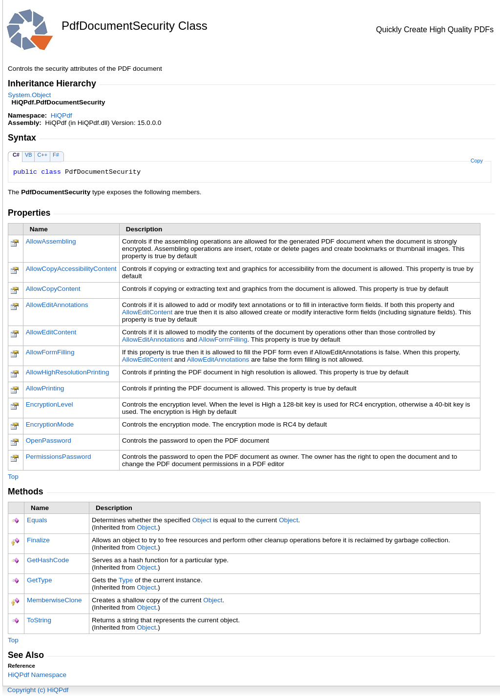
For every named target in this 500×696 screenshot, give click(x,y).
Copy (477, 161)
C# (16, 155)
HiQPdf (61, 115)
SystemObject (29, 95)
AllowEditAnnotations (57, 304)
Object (201, 520)
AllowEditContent (147, 312)
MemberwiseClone (54, 600)
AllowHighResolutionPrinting (67, 372)
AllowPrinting (45, 388)
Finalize (38, 540)
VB (28, 155)
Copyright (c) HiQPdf (37, 690)
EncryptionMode (50, 424)
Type (126, 580)
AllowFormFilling (223, 339)
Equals (37, 520)
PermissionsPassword (58, 456)
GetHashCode (48, 560)
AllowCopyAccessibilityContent (71, 268)
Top (13, 476)
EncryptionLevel (49, 404)
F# (56, 155)
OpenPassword (48, 440)
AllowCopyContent (53, 288)
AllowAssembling (51, 241)
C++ (42, 155)
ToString (39, 620)
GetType (39, 580)
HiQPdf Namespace (37, 674)
